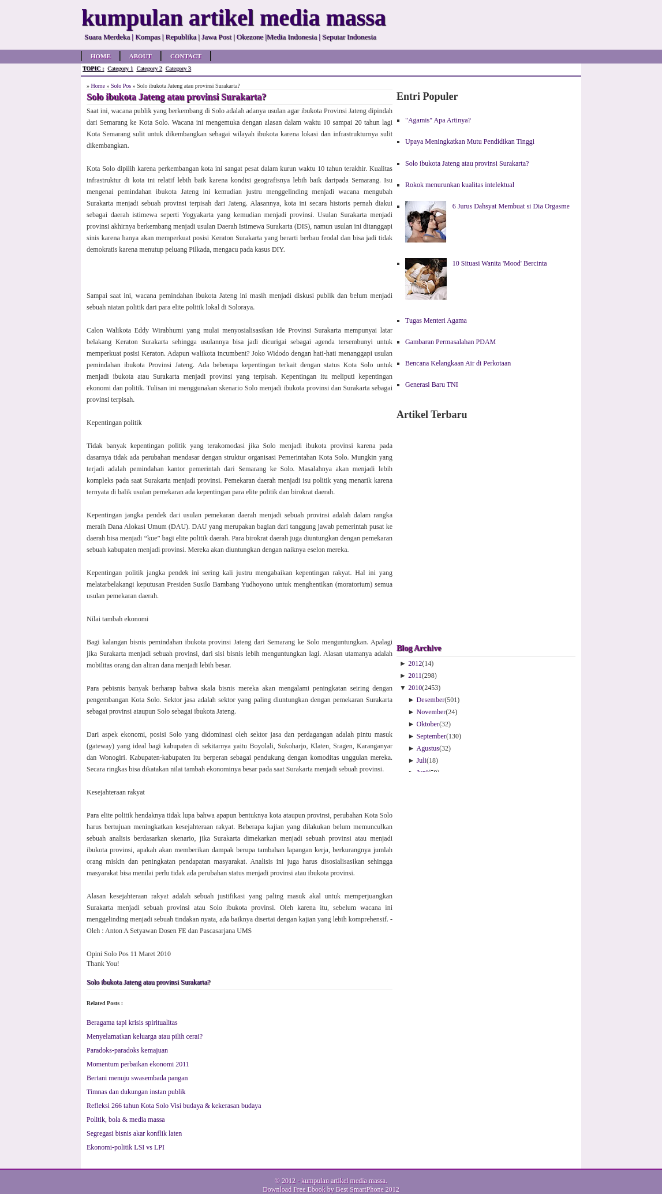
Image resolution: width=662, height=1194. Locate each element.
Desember (431, 700)
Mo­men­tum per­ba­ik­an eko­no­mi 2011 (138, 1064)
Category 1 (120, 68)
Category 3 (178, 68)
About (140, 56)
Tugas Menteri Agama (436, 320)
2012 (415, 663)
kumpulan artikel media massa (343, 1181)
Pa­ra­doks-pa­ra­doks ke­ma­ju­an (127, 1050)
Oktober (428, 724)
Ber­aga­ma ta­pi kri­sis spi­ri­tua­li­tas (132, 1022)
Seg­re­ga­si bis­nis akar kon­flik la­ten (134, 1133)
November (431, 712)
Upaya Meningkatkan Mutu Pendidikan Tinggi (469, 141)
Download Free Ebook (294, 1189)
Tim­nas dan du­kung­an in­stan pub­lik (136, 1092)
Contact (185, 56)
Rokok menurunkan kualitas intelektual (459, 185)
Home (101, 56)
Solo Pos (121, 86)
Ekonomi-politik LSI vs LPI (125, 1147)
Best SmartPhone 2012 (367, 1189)
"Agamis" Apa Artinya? (438, 120)
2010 (415, 688)
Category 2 (149, 68)
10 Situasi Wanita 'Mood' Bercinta (499, 263)
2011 (415, 675)
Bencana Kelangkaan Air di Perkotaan (458, 363)
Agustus (428, 748)
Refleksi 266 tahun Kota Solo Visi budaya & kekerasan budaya (174, 1106)
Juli (422, 760)
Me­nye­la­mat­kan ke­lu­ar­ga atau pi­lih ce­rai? (145, 1036)
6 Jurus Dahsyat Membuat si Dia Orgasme (511, 206)
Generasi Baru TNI (431, 384)
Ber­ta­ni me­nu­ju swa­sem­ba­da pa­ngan (137, 1078)
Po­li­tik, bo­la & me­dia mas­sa (126, 1119)
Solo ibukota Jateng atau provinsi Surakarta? (148, 982)
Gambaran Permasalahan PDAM (450, 342)
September (431, 736)
